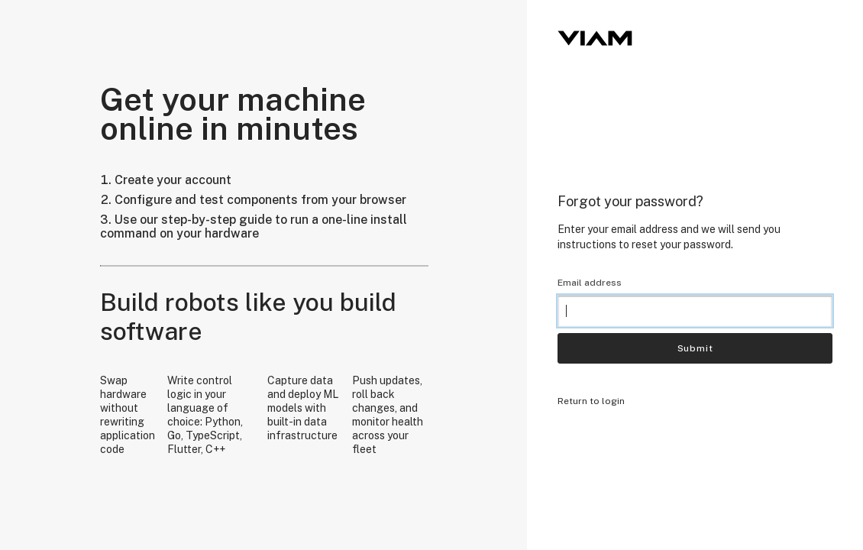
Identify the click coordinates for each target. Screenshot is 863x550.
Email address (590, 282)
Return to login (591, 401)
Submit (695, 348)
